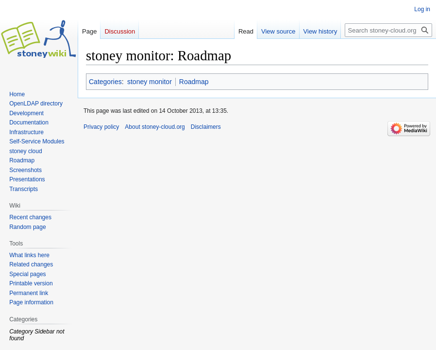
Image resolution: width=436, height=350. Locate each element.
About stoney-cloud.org (154, 126)
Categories (105, 82)
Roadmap (194, 82)
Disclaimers (206, 126)
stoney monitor (149, 82)
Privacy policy (101, 126)
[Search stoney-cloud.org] (388, 30)
